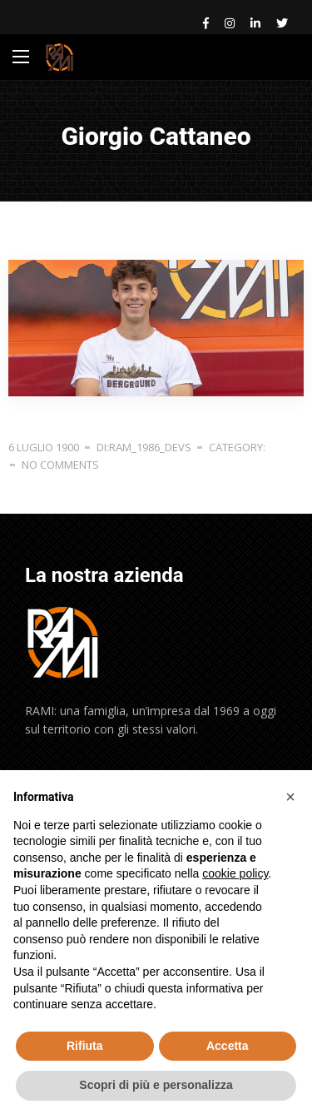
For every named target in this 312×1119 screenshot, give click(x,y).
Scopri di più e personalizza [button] (155, 1085)
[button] (290, 796)
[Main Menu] (20, 56)
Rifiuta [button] (85, 1045)
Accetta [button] (227, 1045)
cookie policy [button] (235, 873)
